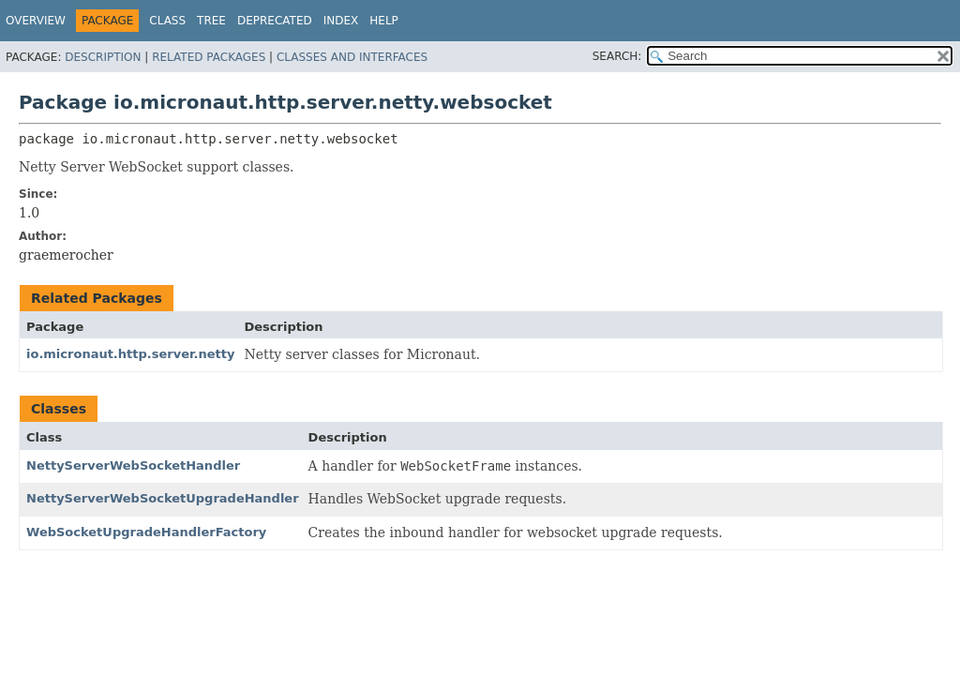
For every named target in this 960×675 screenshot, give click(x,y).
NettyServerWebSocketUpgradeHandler (162, 498)
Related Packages (208, 57)
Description (103, 57)
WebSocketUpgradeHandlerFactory (146, 532)
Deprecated (274, 20)
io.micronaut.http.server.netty (130, 354)
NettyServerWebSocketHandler (133, 465)
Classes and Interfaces (352, 57)
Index (341, 20)
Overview (36, 20)
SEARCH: (617, 56)
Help (383, 20)
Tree (211, 20)
